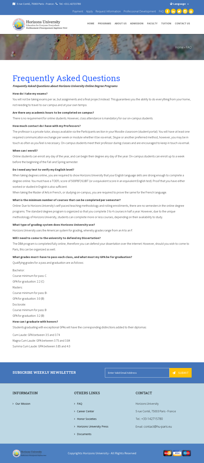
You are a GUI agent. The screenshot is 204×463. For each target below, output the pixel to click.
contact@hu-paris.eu (158, 426)
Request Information (108, 11)
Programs (104, 23)
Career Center (85, 411)
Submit (180, 373)
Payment (78, 11)
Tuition (166, 23)
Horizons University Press (92, 426)
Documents (84, 434)
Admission (136, 23)
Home (90, 23)
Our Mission (22, 403)
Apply (89, 11)
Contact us (182, 23)
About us (120, 23)
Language (179, 4)
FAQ (161, 11)
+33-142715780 (152, 419)
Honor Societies (87, 419)
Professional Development (140, 11)
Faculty (152, 23)
